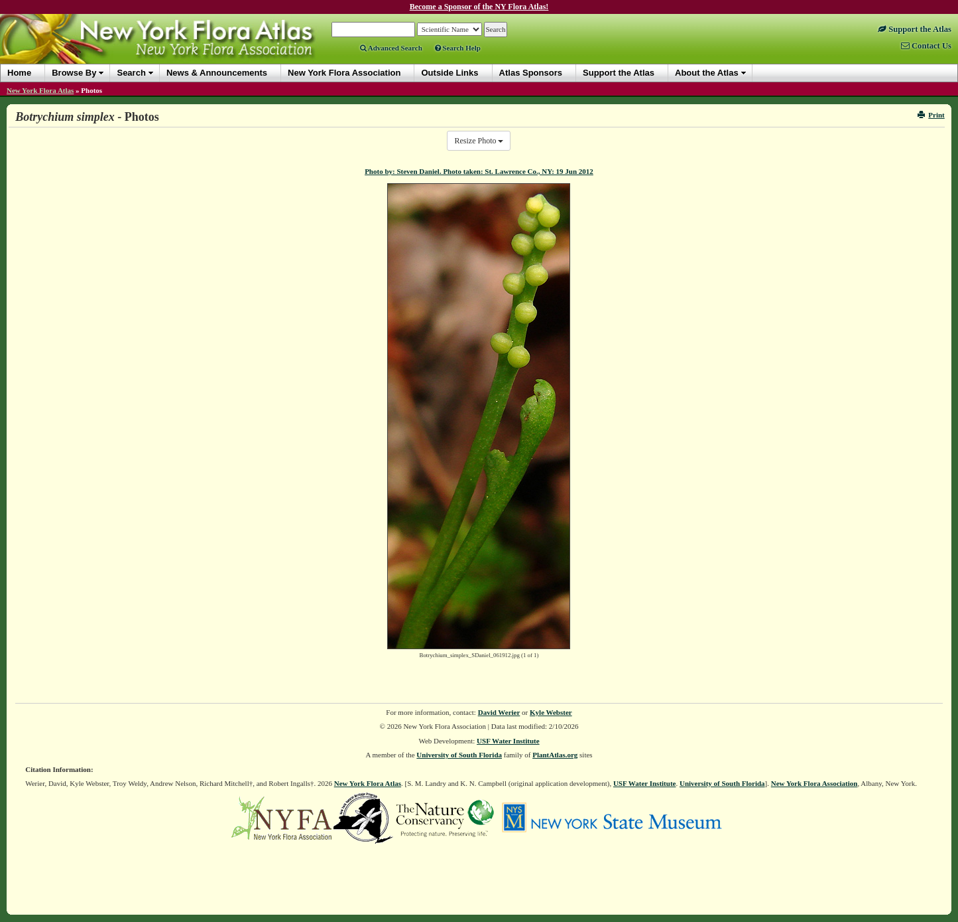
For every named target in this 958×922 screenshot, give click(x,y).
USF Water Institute (508, 741)
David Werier (499, 712)
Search (131, 73)
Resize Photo (478, 140)
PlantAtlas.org (554, 755)
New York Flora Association (814, 783)
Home (19, 73)
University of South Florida (459, 755)
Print (931, 115)
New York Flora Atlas (40, 90)
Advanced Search (391, 48)
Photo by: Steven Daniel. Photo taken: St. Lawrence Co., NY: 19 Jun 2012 (479, 171)
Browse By (74, 73)
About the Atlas (707, 73)
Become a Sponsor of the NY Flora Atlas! (479, 6)
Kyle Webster (551, 712)
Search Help (458, 48)
